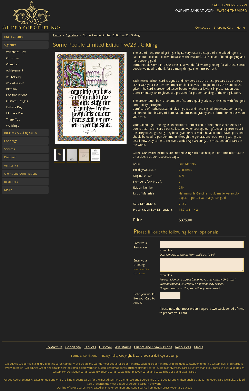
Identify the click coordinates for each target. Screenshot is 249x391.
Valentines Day (16, 52)
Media (8, 190)
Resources (11, 182)
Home (57, 35)
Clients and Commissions (20, 173)
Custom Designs (17, 101)
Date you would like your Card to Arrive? (144, 298)
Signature (72, 35)
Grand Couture (13, 37)
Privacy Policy (109, 355)
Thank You (13, 119)
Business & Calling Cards (20, 133)
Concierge (10, 141)
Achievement (14, 70)
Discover (10, 157)
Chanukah (12, 64)
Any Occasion (15, 83)
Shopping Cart (223, 27)
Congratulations (16, 95)
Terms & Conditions (84, 355)
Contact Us (202, 27)
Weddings (12, 125)
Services (9, 149)
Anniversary (13, 76)
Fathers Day (14, 107)
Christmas (12, 58)
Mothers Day (14, 113)
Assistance (11, 165)
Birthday (11, 89)
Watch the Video (232, 10)
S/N (181, 176)
